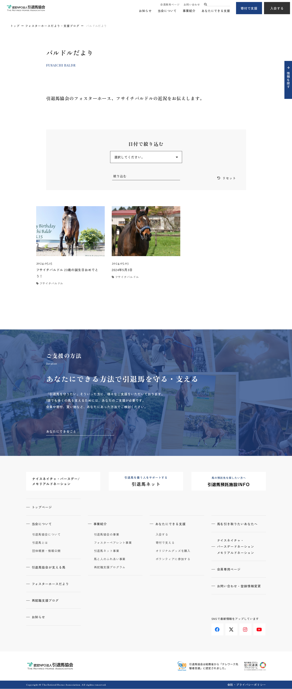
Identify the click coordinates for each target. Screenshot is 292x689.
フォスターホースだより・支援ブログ (52, 26)
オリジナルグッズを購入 (173, 551)
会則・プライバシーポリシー (246, 685)
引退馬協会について (46, 535)
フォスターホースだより (51, 584)
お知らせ (145, 11)
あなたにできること (61, 431)
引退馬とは (40, 543)
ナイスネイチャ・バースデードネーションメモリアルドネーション (236, 547)
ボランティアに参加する (173, 559)
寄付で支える (165, 543)
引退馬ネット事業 (106, 551)
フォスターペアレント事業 (113, 543)
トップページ (42, 507)
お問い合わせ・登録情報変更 (239, 586)
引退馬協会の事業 (106, 535)
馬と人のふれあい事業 (110, 559)
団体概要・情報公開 (46, 551)
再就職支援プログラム (110, 568)
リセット (229, 178)
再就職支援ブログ (45, 600)
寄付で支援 (249, 8)
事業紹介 (189, 11)
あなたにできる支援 (215, 11)
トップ (15, 26)
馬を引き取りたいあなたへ (237, 524)
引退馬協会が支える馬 (49, 567)
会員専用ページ (169, 4)
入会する (277, 8)
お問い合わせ (191, 4)
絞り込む (120, 176)
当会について (167, 11)
